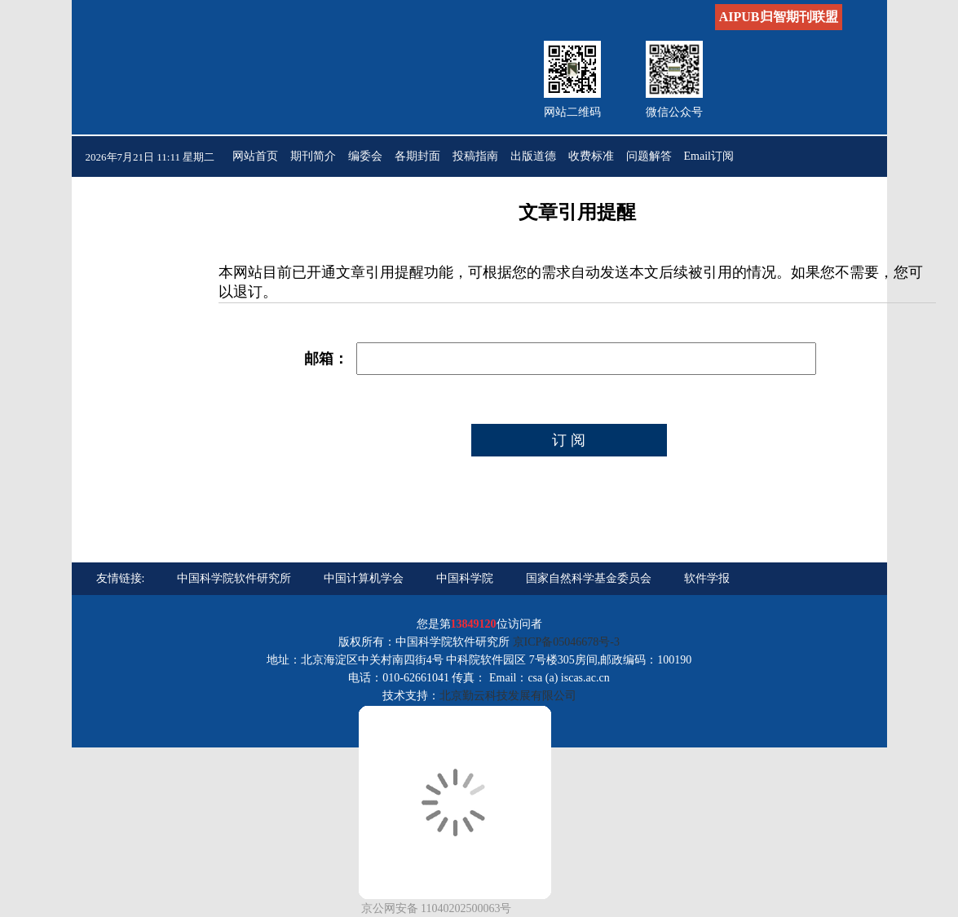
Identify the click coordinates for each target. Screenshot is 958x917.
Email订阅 (709, 156)
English (307, 197)
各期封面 (417, 156)
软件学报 (707, 578)
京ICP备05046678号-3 (566, 642)
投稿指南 (475, 156)
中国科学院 (464, 578)
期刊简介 (313, 156)
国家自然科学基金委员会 (588, 578)
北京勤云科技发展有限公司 (507, 696)
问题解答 (649, 156)
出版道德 (533, 156)
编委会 (365, 156)
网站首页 (255, 156)
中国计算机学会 (364, 578)
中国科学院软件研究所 (234, 578)
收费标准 (591, 156)
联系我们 (255, 197)
